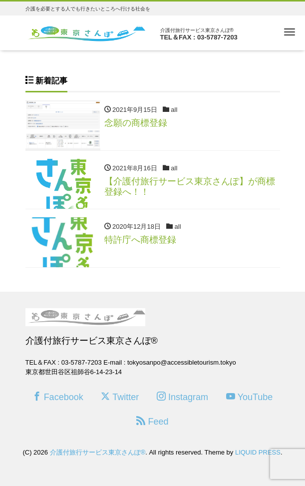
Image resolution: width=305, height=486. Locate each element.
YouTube (249, 397)
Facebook (57, 397)
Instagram (182, 397)
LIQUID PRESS (258, 452)
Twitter (120, 397)
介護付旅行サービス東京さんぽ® (98, 452)
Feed (152, 421)
